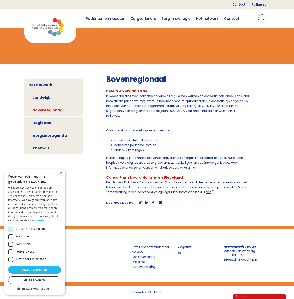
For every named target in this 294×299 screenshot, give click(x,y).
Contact (238, 4)
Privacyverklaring (144, 267)
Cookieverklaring (143, 257)
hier (193, 168)
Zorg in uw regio (176, 18)
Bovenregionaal (48, 110)
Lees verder (37, 220)
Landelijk (41, 97)
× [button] (60, 173)
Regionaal (42, 122)
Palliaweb (259, 4)
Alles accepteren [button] (34, 269)
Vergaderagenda (50, 135)
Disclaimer (139, 262)
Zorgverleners (143, 18)
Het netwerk (207, 18)
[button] (34, 289)
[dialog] (34, 232)
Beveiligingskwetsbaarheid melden (150, 249)
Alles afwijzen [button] (34, 280)
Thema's (41, 148)
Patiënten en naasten (105, 18)
